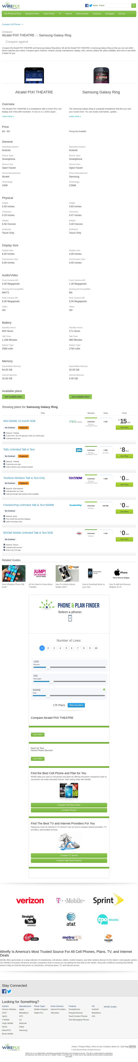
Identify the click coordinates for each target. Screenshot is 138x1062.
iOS (87, 1016)
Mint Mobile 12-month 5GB (19, 421)
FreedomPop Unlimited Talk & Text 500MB (28, 505)
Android (89, 1009)
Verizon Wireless (8, 1009)
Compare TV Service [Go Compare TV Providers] (69, 855)
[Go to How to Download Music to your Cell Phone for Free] (94, 573)
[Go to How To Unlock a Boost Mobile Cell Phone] (67, 573)
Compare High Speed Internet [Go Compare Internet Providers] (69, 860)
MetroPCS (6, 1029)
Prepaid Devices (71, 1012)
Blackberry (90, 1012)
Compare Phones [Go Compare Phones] (69, 810)
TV (60, 14)
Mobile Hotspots (39, 1009)
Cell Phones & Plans (12, 14)
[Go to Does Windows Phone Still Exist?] (13, 573)
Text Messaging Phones (74, 1019)
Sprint (4, 1016)
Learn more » (8, 116)
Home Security (82, 14)
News (95, 5)
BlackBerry (22, 1012)
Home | (75, 1045)
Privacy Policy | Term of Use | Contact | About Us (99, 1045)
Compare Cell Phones (11, 24)
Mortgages (109, 14)
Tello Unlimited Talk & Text (19, 449)
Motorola (21, 1022)
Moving (122, 14)
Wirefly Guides (103, 1007)
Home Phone (48, 14)
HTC (20, 1016)
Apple (20, 1009)
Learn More (38, 734)
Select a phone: (70, 612)
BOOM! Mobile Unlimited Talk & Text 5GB (28, 532)
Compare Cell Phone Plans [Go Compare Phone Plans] (69, 805)
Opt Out (132, 1045)
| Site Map (124, 1045)
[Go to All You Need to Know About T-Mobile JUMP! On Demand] (40, 573)
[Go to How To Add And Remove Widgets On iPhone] (121, 573)
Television (52, 1012)
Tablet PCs (37, 1012)
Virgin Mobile (7, 1022)
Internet (68, 14)
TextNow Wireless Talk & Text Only (24, 478)
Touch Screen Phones (73, 1016)
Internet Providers (55, 1009)
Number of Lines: (69, 640)
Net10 (4, 1026)
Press (101, 5)
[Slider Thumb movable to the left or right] (48, 668)
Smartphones (70, 1009)
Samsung (21, 1029)
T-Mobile (5, 1019)
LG (19, 1019)
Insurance (97, 14)
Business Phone (32, 14)
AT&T (4, 1012)
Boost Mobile (7, 1032)
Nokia (20, 1026)
